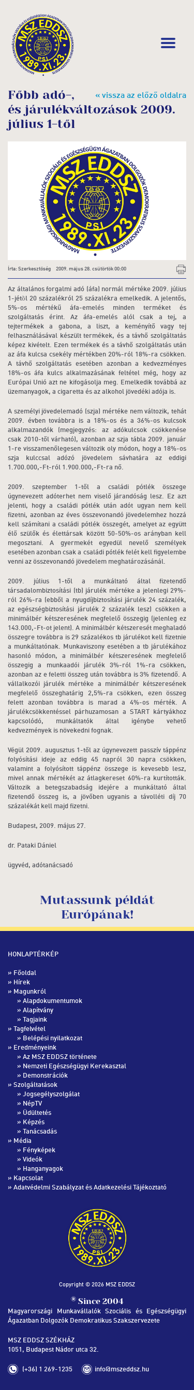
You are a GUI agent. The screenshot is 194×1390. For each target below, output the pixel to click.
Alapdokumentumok (52, 1000)
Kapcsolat (28, 1177)
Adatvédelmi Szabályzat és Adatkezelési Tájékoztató (90, 1187)
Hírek (21, 982)
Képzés (33, 1121)
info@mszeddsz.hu (122, 1369)
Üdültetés (37, 1112)
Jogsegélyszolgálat (51, 1094)
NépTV (32, 1103)
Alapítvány (38, 1010)
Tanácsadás (40, 1131)
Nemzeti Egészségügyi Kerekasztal (74, 1066)
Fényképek (39, 1149)
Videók (32, 1159)
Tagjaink (35, 1019)
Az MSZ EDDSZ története (60, 1056)
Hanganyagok (43, 1168)
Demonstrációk (45, 1075)
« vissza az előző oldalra (140, 95)
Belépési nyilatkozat (52, 1038)
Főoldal (24, 972)
